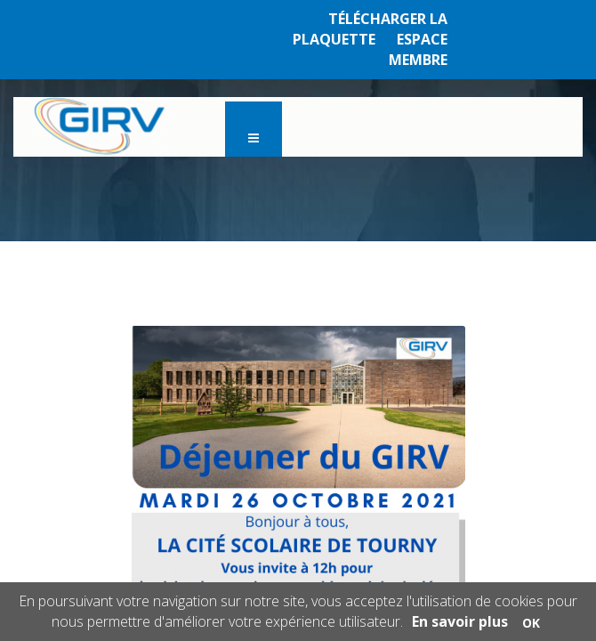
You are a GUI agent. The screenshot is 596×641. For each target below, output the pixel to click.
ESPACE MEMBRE (418, 49)
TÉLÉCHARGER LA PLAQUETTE (370, 29)
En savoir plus (460, 621)
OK (531, 622)
